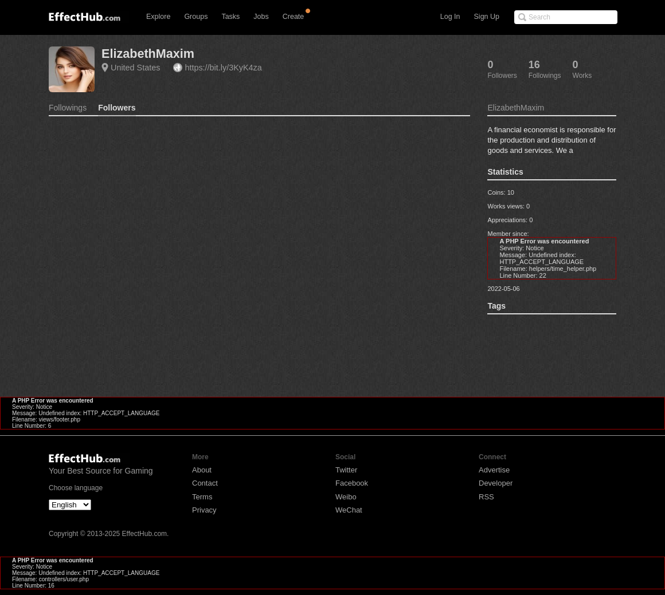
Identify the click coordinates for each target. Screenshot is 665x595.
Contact (205, 483)
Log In (450, 17)
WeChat (348, 510)
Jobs (260, 17)
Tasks (230, 17)
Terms (202, 496)
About (202, 470)
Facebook (351, 483)
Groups (196, 17)
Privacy (204, 510)
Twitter (346, 470)
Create (293, 17)
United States (135, 67)
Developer (496, 483)
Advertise (494, 470)
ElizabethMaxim (147, 53)
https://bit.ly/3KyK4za (223, 67)
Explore (158, 17)
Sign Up (486, 17)
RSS (486, 496)
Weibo (346, 496)
